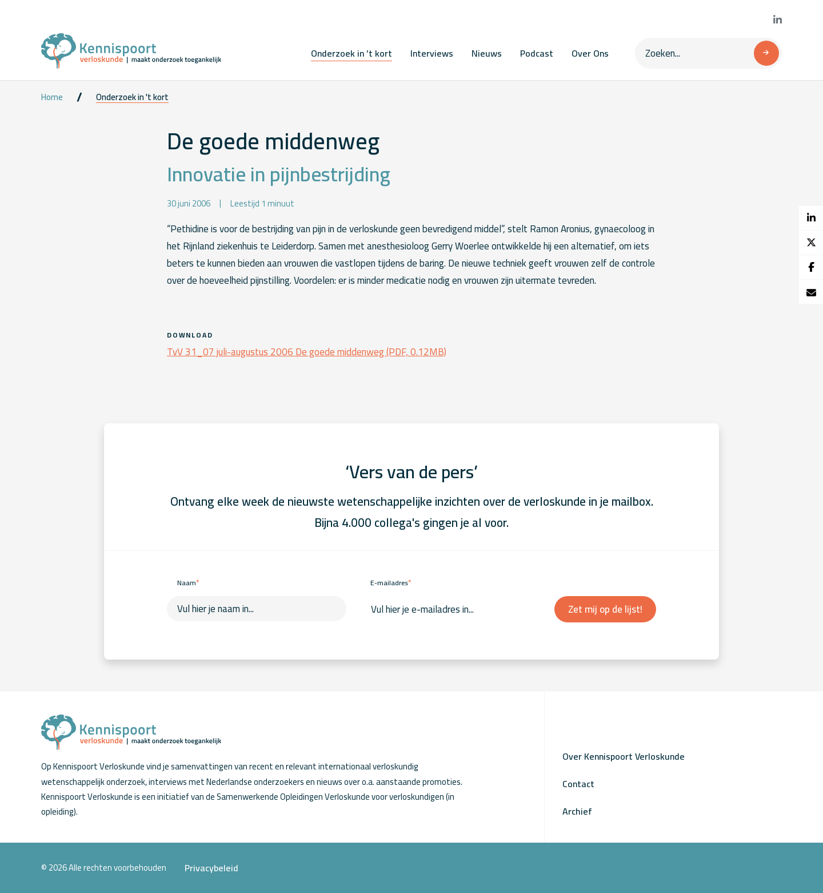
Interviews (431, 53)
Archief (577, 811)
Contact (578, 784)
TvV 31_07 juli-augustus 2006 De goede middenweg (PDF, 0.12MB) (306, 352)
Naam (188, 582)
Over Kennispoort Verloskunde (623, 756)
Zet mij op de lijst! (605, 609)
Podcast (536, 53)
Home (52, 97)
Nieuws (487, 53)
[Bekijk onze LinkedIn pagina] (777, 20)
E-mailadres (390, 582)
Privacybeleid (211, 868)
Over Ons (590, 53)
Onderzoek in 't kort (132, 97)
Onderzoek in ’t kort (351, 53)
